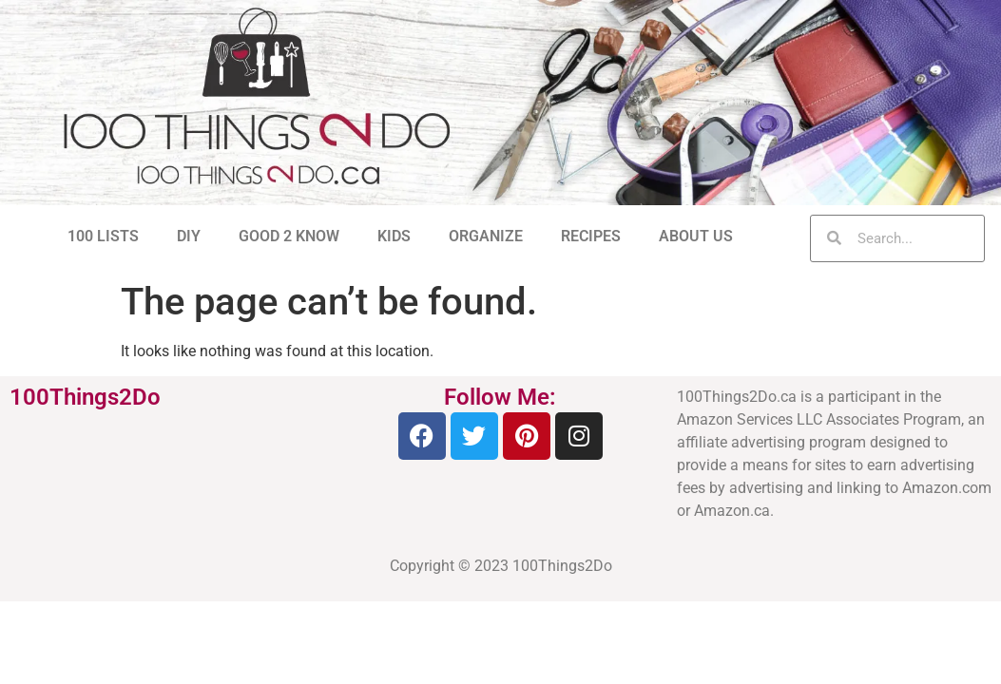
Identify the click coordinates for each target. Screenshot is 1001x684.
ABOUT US (696, 236)
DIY (189, 236)
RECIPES (591, 236)
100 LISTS (103, 236)
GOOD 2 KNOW (289, 236)
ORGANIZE (486, 236)
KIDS (394, 236)
